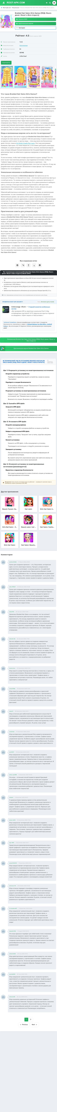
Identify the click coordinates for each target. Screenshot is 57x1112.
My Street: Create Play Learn (25, 143)
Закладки (20, 28)
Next (34, 1024)
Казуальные (24, 45)
